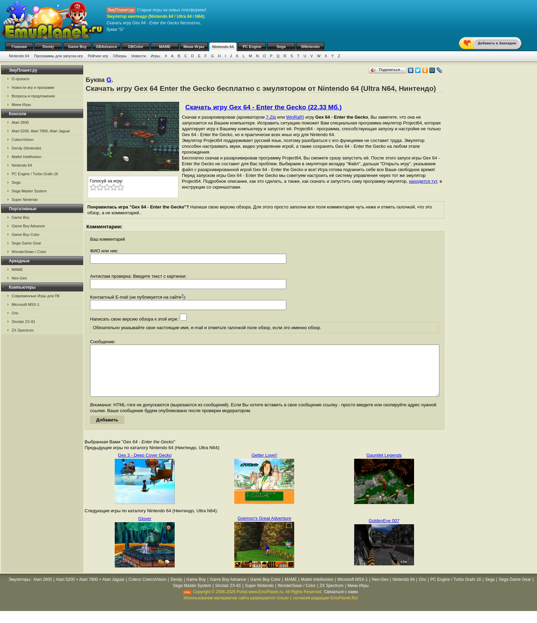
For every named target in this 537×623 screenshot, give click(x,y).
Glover (144, 528)
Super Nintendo (25, 199)
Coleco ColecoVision (147, 589)
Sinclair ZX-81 (23, 322)
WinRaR (294, 117)
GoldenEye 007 (384, 531)
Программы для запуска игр (58, 56)
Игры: (156, 56)
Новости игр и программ (33, 87)
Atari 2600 (20, 122)
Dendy (48, 47)
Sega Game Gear (26, 243)
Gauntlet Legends (384, 465)
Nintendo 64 (223, 47)
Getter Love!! (264, 465)
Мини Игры (194, 47)
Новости (139, 56)
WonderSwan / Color (29, 252)
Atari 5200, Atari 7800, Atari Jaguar (41, 131)
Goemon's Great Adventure (264, 528)
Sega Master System (29, 191)
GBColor (135, 47)
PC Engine (251, 47)
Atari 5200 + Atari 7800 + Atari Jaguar (90, 589)
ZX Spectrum (23, 330)
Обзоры (120, 56)
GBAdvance (106, 47)
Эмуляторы (19, 589)
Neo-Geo (19, 278)
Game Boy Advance (28, 226)
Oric (15, 313)
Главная (19, 47)
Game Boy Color (25, 234)
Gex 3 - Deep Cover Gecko (145, 465)
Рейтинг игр (98, 56)
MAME (165, 47)
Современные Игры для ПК (36, 296)
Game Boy (77, 47)
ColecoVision (23, 139)
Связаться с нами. (341, 602)
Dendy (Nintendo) (26, 148)
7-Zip (271, 117)
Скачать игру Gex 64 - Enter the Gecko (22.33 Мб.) (263, 107)
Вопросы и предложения (33, 96)
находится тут (423, 181)
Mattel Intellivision (26, 157)
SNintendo (310, 47)
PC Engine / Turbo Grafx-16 (35, 174)
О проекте (20, 79)
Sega (281, 47)
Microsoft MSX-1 (25, 304)
